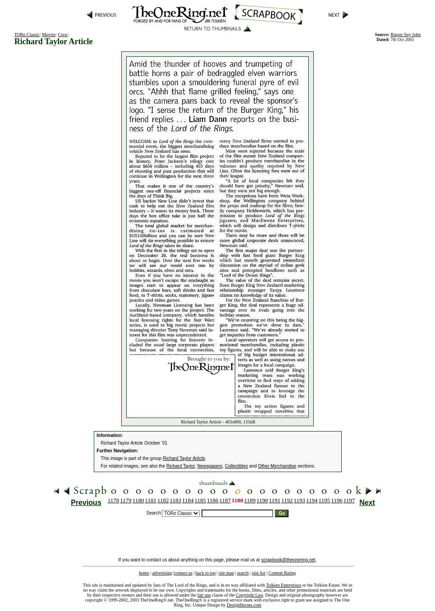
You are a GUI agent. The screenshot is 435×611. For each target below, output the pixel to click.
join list (258, 572)
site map (226, 572)
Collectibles (236, 466)
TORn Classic (27, 34)
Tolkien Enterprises (283, 585)
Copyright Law (249, 595)
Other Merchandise (277, 466)
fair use (204, 595)
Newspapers (210, 466)
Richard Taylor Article (184, 458)
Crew (63, 34)
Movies (48, 34)
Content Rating (282, 572)
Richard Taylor (180, 466)
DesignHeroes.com (244, 604)
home (144, 572)
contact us (183, 572)
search (243, 572)
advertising (162, 572)
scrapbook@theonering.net (288, 559)
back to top (205, 572)
